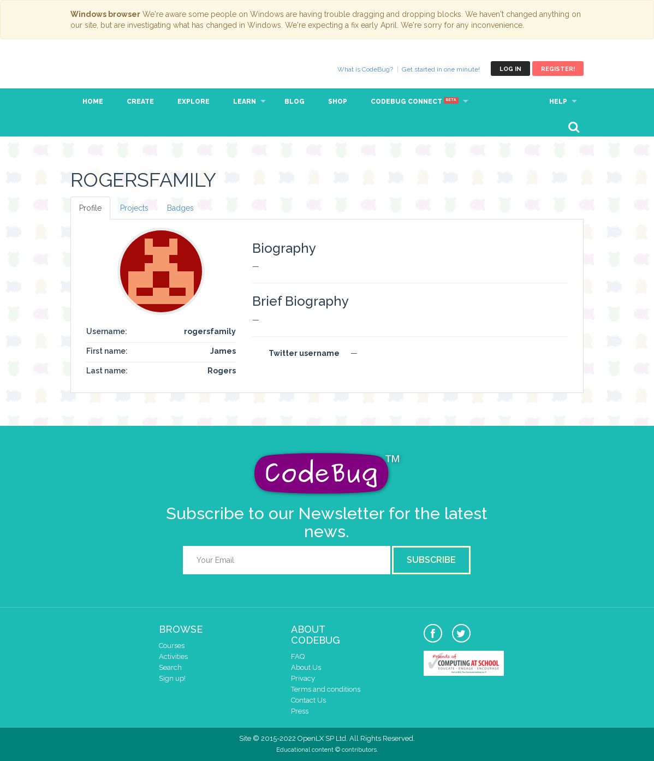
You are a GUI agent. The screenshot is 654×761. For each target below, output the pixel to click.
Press (299, 711)
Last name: (107, 370)
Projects (134, 208)
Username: (106, 331)
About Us (306, 667)
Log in (510, 69)
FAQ (298, 656)
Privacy (303, 678)
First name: (107, 351)
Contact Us (308, 700)
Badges (180, 208)
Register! (558, 69)
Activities (173, 656)
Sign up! (172, 678)
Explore (193, 101)
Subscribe (431, 560)
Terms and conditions (325, 689)
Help (558, 101)
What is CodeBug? (365, 69)
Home (92, 101)
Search (170, 667)
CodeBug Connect (415, 101)
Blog (294, 101)
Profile (90, 208)
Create (140, 101)
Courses (172, 645)
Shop (337, 101)
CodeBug (107, 68)
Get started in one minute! (441, 69)
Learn (244, 101)
